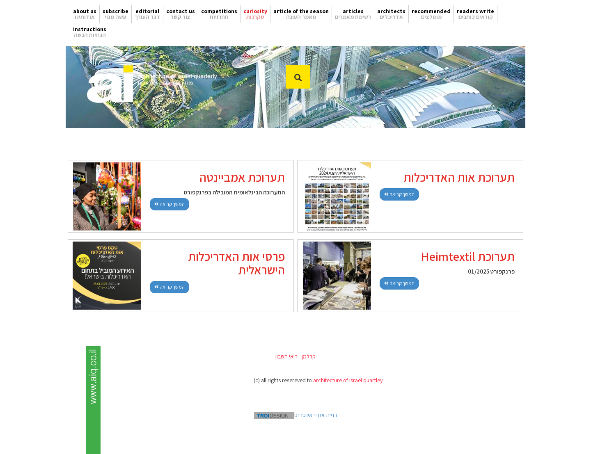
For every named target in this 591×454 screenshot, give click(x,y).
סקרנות (255, 17)
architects (391, 11)
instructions (89, 29)
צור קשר (180, 17)
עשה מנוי (115, 17)
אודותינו (85, 17)
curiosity (255, 11)
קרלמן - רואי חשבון (295, 356)
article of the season (301, 11)
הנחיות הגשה (90, 35)
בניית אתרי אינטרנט (295, 415)
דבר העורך (147, 17)
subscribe (115, 11)
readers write (475, 11)
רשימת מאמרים (353, 17)
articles (353, 11)
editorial (147, 11)
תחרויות (219, 17)
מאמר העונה (301, 17)
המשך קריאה (169, 204)
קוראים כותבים (475, 17)
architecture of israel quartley (348, 380)
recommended (431, 11)
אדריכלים (391, 17)
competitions (219, 11)
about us (84, 11)
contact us (180, 11)
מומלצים (431, 17)
